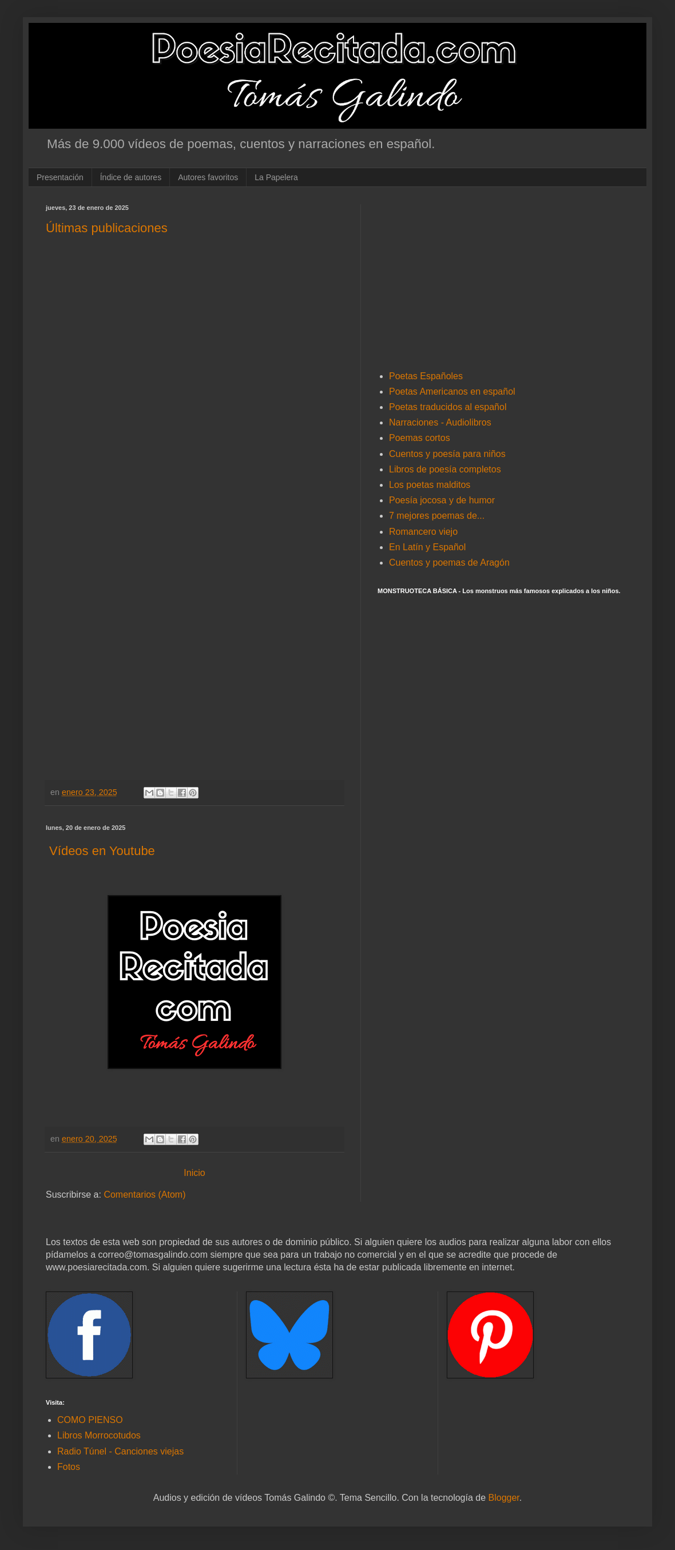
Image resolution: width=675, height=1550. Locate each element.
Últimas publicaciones (107, 228)
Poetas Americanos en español (452, 391)
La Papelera (276, 177)
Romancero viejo (423, 531)
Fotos (68, 1467)
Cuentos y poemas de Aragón (449, 562)
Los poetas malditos (429, 485)
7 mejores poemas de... (437, 515)
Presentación (60, 177)
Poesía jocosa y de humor (442, 500)
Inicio (194, 1173)
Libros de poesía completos (445, 469)
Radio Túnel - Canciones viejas (120, 1451)
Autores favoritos (208, 177)
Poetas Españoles (426, 376)
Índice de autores (130, 177)
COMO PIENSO (90, 1420)
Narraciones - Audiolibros (440, 422)
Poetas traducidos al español (447, 407)
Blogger (504, 1498)
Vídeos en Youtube (100, 851)
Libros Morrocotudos (99, 1435)
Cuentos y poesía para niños (447, 454)
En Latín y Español (427, 547)
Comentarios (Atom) (144, 1194)
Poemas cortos (419, 438)
